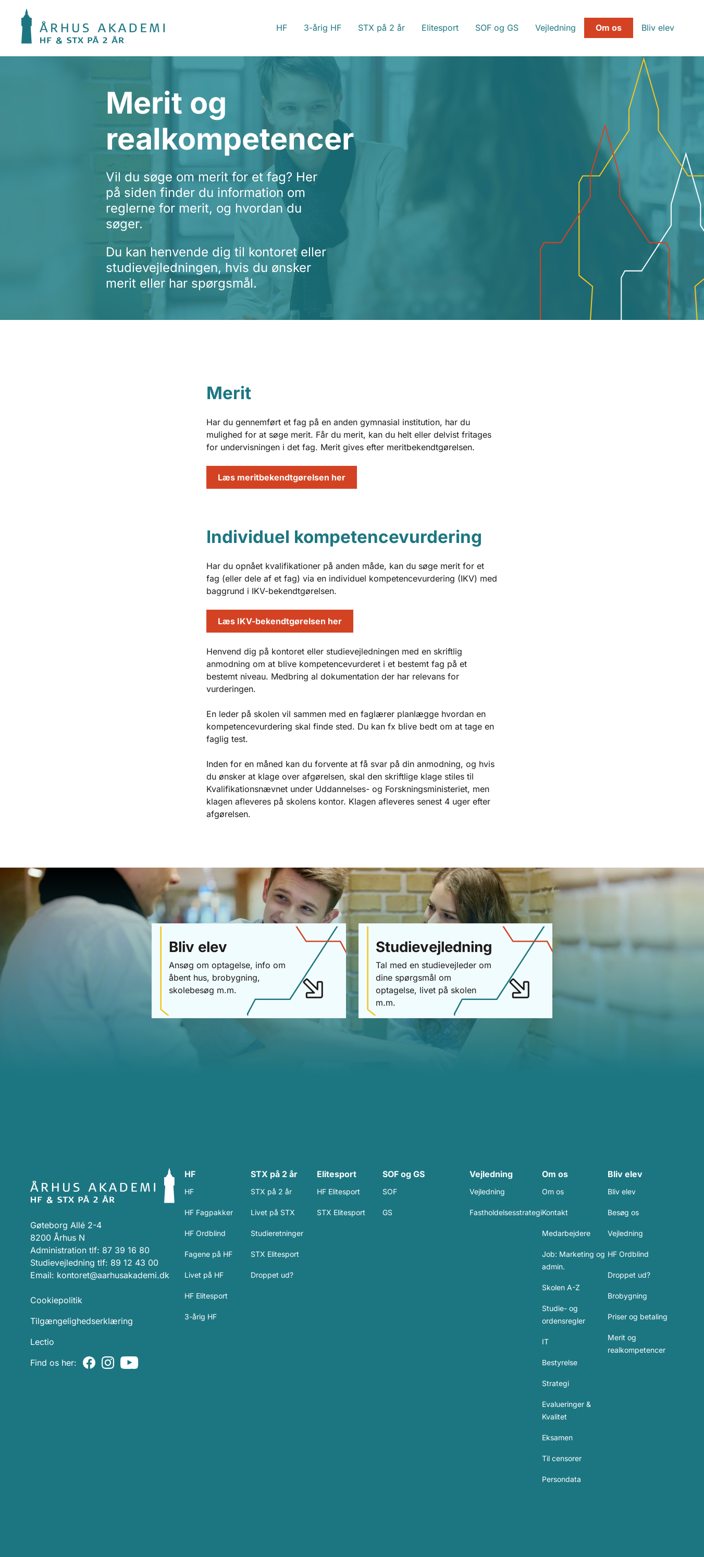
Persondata (561, 1479)
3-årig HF (305, 27)
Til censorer (562, 1458)
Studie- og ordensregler (563, 1314)
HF (264, 27)
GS (387, 1212)
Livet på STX (273, 1212)
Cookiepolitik (56, 1300)
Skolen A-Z (561, 1287)
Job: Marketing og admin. (573, 1260)
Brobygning (627, 1295)
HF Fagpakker (208, 1212)
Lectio (42, 1342)
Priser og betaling (638, 1316)
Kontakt (555, 1212)
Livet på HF (204, 1274)
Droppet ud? (272, 1274)
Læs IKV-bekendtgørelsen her (280, 621)
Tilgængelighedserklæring (81, 1321)
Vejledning (538, 27)
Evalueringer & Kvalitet (566, 1410)
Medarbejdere (566, 1233)
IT (545, 1341)
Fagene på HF (208, 1254)
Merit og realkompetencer (636, 1343)
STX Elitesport (275, 1254)
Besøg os (623, 1212)
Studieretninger (277, 1233)
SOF (389, 1191)
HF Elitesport (206, 1295)
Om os (591, 27)
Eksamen (557, 1437)
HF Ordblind (205, 1233)
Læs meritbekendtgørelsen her (281, 477)
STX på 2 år (364, 27)
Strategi (555, 1383)
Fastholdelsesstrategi (506, 1212)
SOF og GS (479, 27)
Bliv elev (640, 27)
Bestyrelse (559, 1362)
